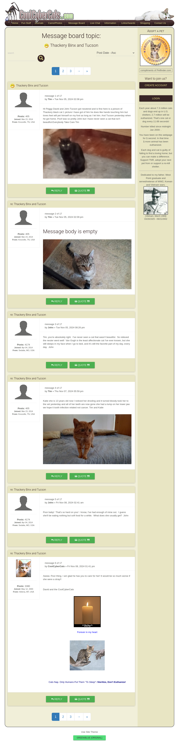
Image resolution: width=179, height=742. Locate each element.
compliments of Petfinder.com (156, 70)
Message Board (76, 23)
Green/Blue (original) (89, 738)
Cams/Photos (55, 23)
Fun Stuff (26, 23)
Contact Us (160, 23)
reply (56, 190)
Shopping (145, 23)
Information (110, 23)
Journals (39, 23)
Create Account (156, 85)
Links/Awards (128, 23)
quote (82, 190)
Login (156, 98)
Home (15, 23)
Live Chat (95, 23)
